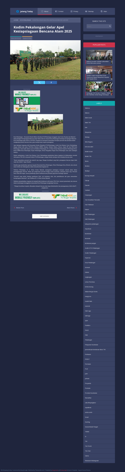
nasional (87, 306)
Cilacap (87, 180)
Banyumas (88, 132)
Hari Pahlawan (89, 204)
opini (86, 320)
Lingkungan (88, 277)
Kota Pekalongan (90, 262)
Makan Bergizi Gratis (91, 291)
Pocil (86, 369)
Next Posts (72, 207)
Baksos (87, 113)
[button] (39, 82)
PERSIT (87, 359)
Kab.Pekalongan (90, 219)
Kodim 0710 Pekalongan (92, 248)
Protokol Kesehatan (91, 393)
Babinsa (87, 108)
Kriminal (87, 267)
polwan (87, 378)
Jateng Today (26, 11)
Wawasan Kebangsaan (92, 460)
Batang (87, 137)
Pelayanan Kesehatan (91, 345)
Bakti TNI (88, 122)
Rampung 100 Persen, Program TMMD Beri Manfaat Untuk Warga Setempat (98, 94)
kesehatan (88, 233)
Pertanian (88, 364)
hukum (87, 209)
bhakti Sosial (88, 151)
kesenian (87, 238)
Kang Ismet (55, 470)
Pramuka (87, 388)
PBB (86, 335)
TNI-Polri (88, 451)
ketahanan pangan (90, 243)
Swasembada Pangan (91, 427)
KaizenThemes (87, 470)
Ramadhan (88, 398)
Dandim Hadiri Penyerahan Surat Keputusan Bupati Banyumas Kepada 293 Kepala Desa (98, 77)
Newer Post (18, 207)
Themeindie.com (39, 470)
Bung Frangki (24, 470)
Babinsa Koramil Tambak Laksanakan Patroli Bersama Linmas (98, 62)
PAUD (87, 330)
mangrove (88, 296)
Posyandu (88, 383)
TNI (86, 441)
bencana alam (89, 147)
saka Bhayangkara (90, 403)
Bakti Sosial (88, 118)
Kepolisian (88, 229)
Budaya (87, 171)
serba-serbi (88, 412)
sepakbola (88, 407)
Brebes (87, 166)
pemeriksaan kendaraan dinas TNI (95, 349)
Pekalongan (88, 340)
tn (85, 436)
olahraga (87, 316)
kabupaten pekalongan (92, 224)
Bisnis (87, 161)
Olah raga (88, 311)
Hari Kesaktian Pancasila (92, 200)
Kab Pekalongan (90, 214)
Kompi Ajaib (64, 470)
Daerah (87, 185)
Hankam (87, 190)
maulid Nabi (88, 301)
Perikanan (88, 354)
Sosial (86, 417)
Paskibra (87, 325)
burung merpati (89, 176)
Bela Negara (88, 142)
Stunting (87, 422)
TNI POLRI (88, 446)
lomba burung (89, 287)
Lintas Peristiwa (90, 282)
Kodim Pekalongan (90, 253)
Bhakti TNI (88, 156)
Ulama (87, 456)
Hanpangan (88, 195)
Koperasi (87, 258)
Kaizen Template (72, 470)
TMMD (87, 431)
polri (86, 374)
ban (86, 127)
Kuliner (87, 272)
